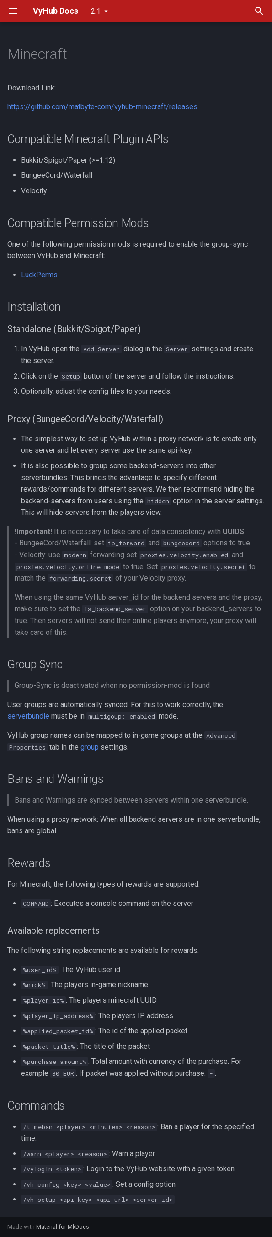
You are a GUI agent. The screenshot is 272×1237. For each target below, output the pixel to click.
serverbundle (28, 716)
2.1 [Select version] (96, 11)
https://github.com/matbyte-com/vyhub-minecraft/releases (102, 106)
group (89, 747)
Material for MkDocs (62, 1226)
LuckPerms (39, 274)
